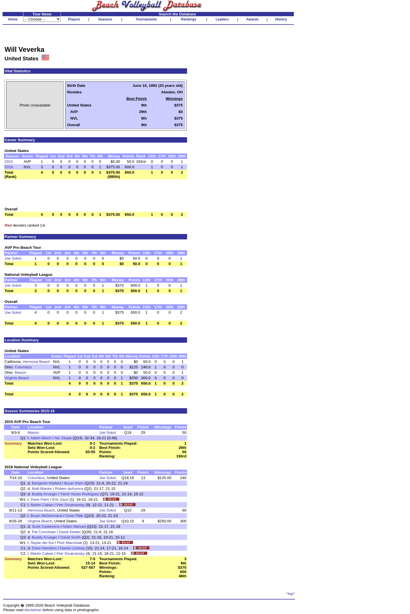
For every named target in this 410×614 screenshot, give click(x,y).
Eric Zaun (60, 499)
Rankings (188, 19)
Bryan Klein (73, 483)
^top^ (290, 594)
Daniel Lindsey (72, 548)
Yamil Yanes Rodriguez (79, 494)
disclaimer (33, 610)
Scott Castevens (46, 526)
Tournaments (146, 19)
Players (74, 19)
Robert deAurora (69, 488)
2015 (9, 161)
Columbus (23, 367)
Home (12, 19)
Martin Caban (41, 505)
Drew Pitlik (74, 516)
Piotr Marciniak (69, 543)
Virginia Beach (17, 378)
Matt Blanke (42, 488)
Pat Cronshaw (44, 532)
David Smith (70, 537)
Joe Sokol (13, 258)
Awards (252, 19)
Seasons (105, 19)
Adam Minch (41, 438)
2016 (9, 167)
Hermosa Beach (36, 362)
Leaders (222, 19)
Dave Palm (39, 499)
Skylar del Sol (42, 543)
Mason (20, 372)
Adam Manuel (74, 526)
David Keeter (70, 532)
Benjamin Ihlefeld (46, 483)
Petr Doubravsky (70, 505)
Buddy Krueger (44, 494)
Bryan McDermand (46, 516)
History (281, 19)
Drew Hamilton (44, 548)
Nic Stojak (63, 438)
